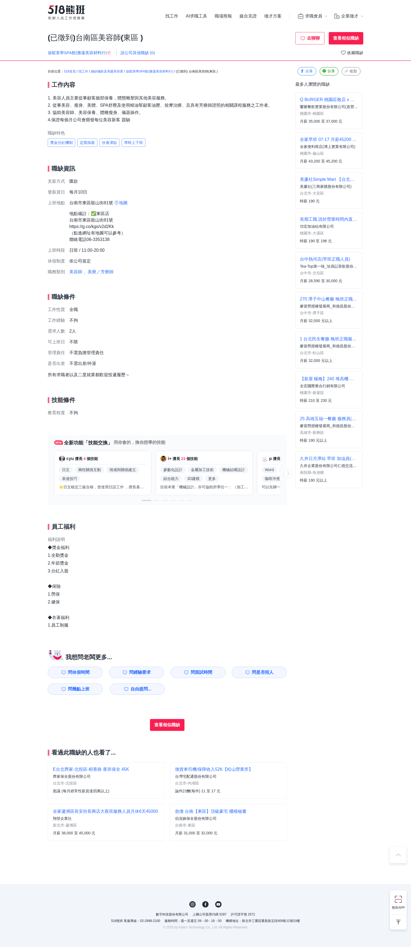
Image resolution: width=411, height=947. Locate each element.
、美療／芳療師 (98, 271)
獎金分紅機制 (61, 142)
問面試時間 (201, 672)
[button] (146, 500)
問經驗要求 (140, 672)
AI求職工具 (196, 16)
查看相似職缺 (346, 38)
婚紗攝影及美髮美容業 (107, 71)
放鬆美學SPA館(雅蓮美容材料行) (149, 71)
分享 (306, 71)
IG (192, 904)
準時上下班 (133, 142)
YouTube (218, 904)
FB (205, 904)
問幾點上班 (79, 689)
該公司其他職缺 (138, 52)
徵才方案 (273, 16)
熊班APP (398, 908)
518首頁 (70, 71)
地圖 (123, 203)
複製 (350, 71)
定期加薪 (87, 142)
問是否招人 (262, 672)
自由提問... (141, 689)
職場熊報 (223, 16)
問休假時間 (79, 672)
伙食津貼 (109, 142)
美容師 (75, 271)
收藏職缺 (355, 52)
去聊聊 (313, 38)
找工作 (171, 16)
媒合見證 (248, 16)
